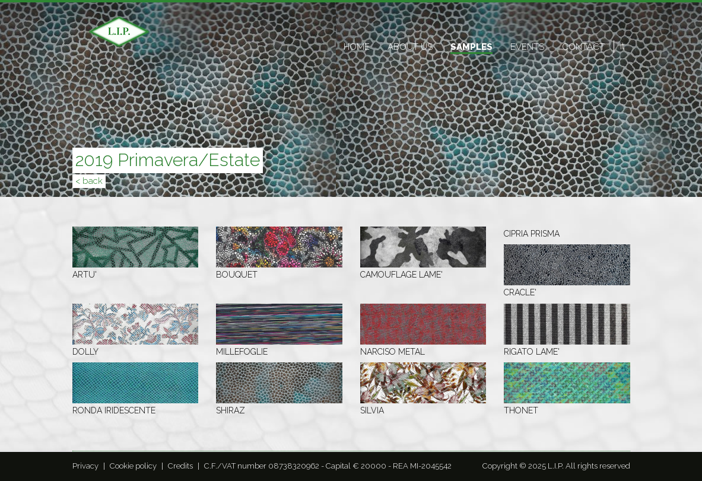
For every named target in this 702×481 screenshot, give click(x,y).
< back (89, 181)
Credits (180, 465)
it (622, 46)
